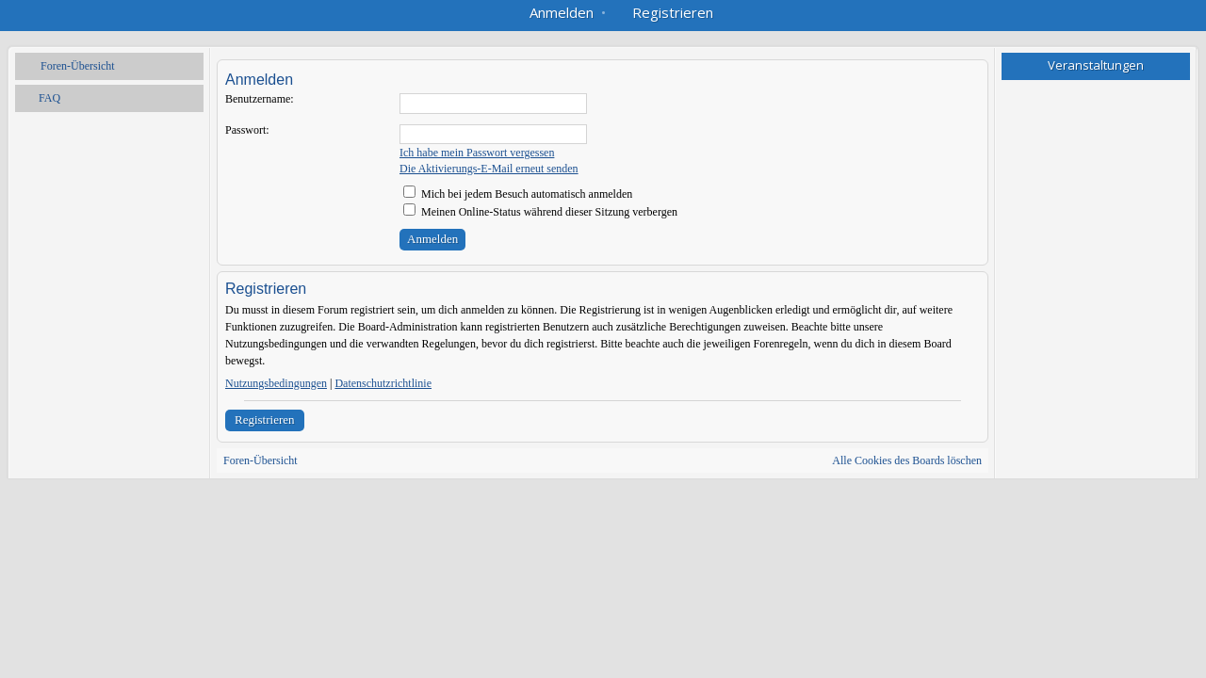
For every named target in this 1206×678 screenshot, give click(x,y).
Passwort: (247, 130)
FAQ (49, 98)
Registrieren (265, 419)
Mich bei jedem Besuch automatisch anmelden (517, 194)
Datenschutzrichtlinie (383, 383)
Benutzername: (259, 98)
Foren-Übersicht (78, 66)
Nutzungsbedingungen (276, 383)
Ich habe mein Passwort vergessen (476, 152)
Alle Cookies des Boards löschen (907, 460)
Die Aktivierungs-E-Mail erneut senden (489, 168)
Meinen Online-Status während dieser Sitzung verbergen (540, 211)
